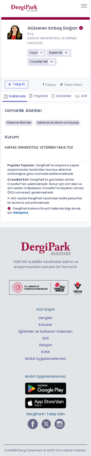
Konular (45, 324)
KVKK (45, 351)
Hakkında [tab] (15, 96)
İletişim (45, 345)
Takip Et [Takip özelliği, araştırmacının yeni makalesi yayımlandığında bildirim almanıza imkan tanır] (18, 84)
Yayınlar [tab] (38, 95)
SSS (45, 338)
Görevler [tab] (61, 95)
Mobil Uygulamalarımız (45, 358)
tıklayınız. (21, 213)
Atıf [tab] (83, 95)
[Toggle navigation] (84, 6)
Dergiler (46, 317)
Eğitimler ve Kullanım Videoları (45, 331)
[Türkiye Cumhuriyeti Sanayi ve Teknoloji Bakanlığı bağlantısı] (45, 287)
